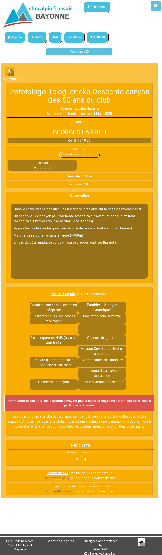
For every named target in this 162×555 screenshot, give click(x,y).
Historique (74, 37)
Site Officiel (97, 37)
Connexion (97, 7)
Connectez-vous (56, 478)
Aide (55, 37)
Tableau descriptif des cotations (79, 154)
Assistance (79, 51)
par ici (141, 426)
